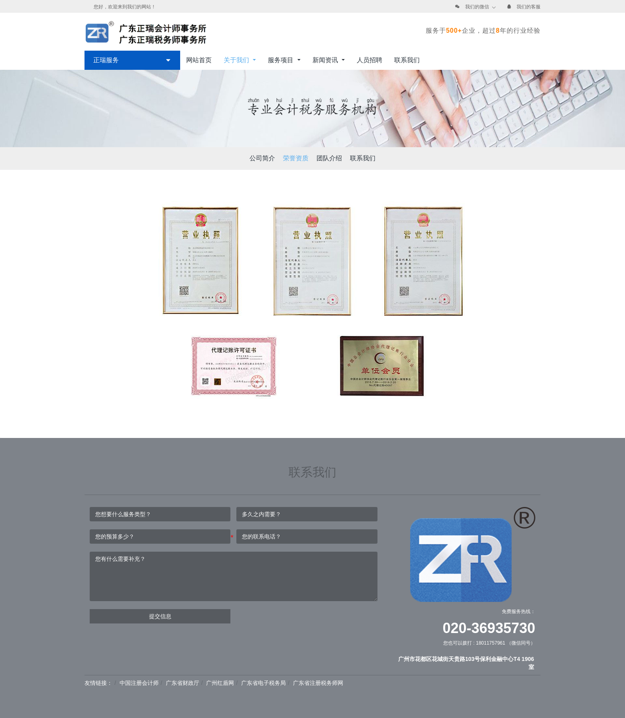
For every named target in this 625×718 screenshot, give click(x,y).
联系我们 (362, 158)
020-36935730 (489, 628)
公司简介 (262, 158)
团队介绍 (329, 158)
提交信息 (160, 616)
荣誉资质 (296, 158)
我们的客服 (528, 7)
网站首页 (199, 60)
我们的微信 (477, 7)
